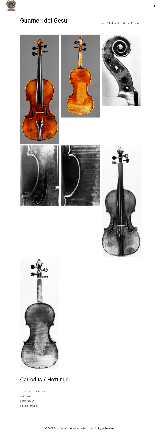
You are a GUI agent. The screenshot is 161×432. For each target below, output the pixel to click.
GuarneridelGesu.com (81, 428)
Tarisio (34, 406)
